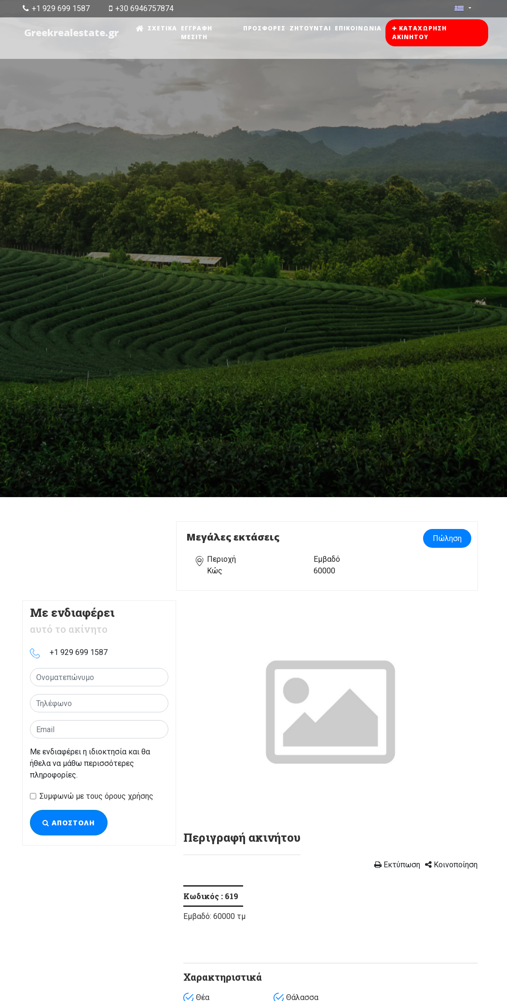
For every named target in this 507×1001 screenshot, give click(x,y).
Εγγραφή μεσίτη (197, 32)
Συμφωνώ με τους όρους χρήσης (96, 796)
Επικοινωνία (358, 28)
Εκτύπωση (397, 864)
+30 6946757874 (141, 8)
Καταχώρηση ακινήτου (420, 32)
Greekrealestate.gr (72, 32)
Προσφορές (265, 28)
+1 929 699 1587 (56, 8)
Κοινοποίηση (451, 864)
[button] (205, 710)
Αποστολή (68, 822)
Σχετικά (163, 28)
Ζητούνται (310, 28)
